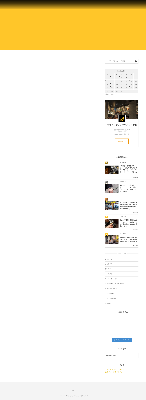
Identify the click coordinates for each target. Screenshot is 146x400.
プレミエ (108, 269)
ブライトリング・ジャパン (114, 369)
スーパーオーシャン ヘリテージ (115, 283)
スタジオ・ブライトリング (114, 372)
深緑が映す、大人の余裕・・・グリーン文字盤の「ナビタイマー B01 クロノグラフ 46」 (129, 188)
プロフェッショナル (111, 298)
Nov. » (112, 94)
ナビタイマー (109, 264)
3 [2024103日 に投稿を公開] (121, 77)
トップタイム (109, 274)
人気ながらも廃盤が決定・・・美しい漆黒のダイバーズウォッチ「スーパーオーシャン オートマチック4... (129, 170)
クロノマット (109, 259)
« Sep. (107, 94)
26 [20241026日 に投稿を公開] (131, 87)
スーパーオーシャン (111, 279)
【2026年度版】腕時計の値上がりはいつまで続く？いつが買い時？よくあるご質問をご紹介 (128, 223)
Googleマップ (122, 141)
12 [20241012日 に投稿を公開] (131, 81)
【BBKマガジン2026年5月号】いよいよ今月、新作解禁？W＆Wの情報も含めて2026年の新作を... (128, 206)
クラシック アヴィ (111, 288)
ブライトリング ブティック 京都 (121, 125)
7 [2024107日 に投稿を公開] (107, 81)
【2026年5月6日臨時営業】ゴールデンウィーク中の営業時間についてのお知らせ (128, 239)
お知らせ (108, 303)
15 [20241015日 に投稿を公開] (112, 84)
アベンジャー (109, 293)
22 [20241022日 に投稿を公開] (112, 87)
